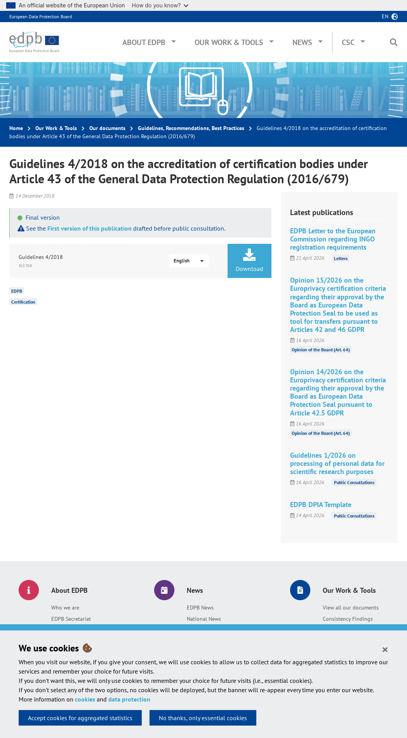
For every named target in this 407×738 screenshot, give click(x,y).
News (302, 42)
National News (204, 618)
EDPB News (200, 607)
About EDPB (143, 42)
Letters (341, 258)
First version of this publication (89, 228)
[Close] (385, 649)
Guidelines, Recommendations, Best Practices (191, 128)
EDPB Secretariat (71, 618)
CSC (348, 42)
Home (16, 128)
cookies (85, 699)
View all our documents (351, 607)
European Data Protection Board (40, 16)
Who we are (65, 607)
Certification (23, 302)
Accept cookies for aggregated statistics (80, 718)
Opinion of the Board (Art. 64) (321, 350)
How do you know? (160, 5)
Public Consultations (354, 482)
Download (249, 260)
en (385, 16)
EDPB (16, 291)
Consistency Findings (348, 618)
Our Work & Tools (229, 42)
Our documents (107, 128)
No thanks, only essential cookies (203, 718)
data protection (129, 699)
